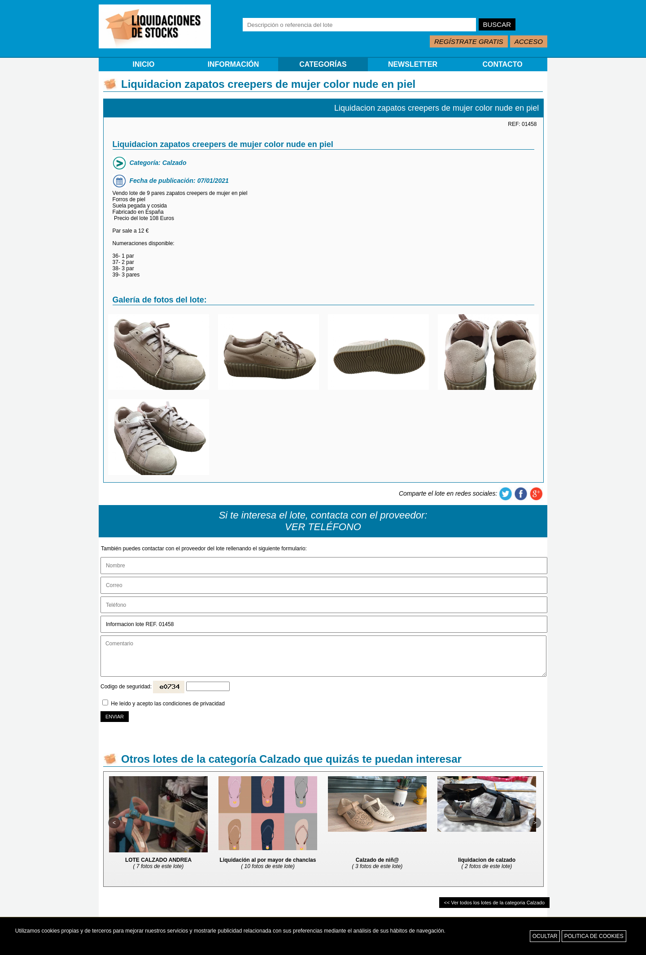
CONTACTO (502, 64)
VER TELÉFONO (323, 526)
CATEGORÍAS (322, 64)
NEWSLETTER (412, 64)
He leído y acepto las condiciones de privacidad (168, 703)
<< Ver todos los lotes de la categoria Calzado (494, 902)
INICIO (144, 64)
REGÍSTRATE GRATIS (468, 41)
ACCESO (529, 41)
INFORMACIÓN (233, 64)
